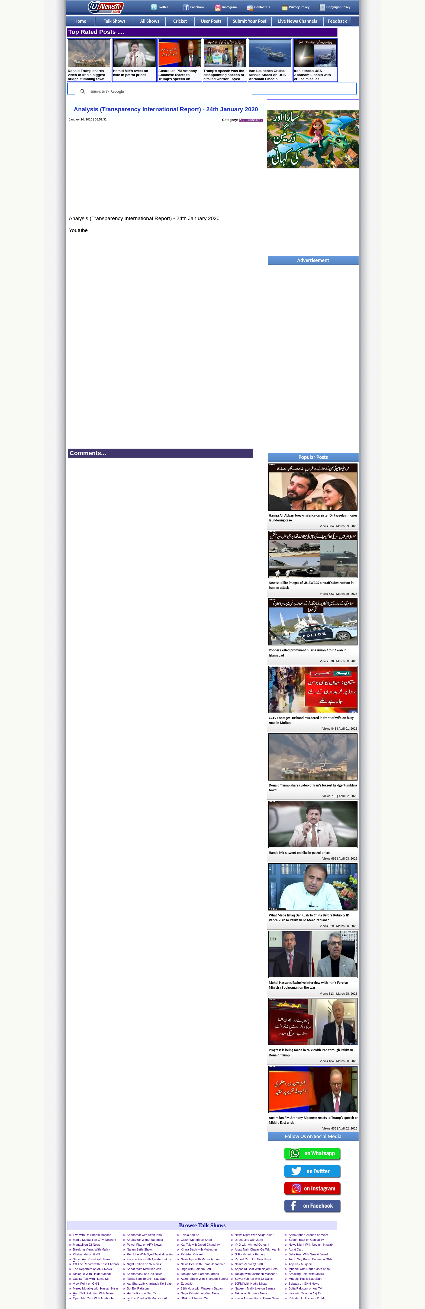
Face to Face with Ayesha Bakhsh (149, 1259)
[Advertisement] (165, 174)
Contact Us (262, 7)
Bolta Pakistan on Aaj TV (305, 1288)
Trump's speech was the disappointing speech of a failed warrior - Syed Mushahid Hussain (225, 60)
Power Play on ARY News (144, 1244)
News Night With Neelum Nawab (311, 1244)
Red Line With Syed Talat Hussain (150, 1254)
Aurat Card (296, 1249)
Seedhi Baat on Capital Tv (306, 1239)
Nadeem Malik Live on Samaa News (255, 1289)
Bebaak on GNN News (304, 1283)
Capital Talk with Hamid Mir (91, 1278)
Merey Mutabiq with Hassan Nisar (95, 1288)
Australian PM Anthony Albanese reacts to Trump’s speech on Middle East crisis (179, 60)
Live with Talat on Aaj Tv (305, 1293)
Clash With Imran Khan (196, 1239)
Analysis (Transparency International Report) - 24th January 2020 (166, 109)
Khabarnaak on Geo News (144, 1273)
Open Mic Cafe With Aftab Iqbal (94, 1298)
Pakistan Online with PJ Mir (307, 1298)
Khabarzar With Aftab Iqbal (145, 1239)
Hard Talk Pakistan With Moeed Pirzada (94, 1294)
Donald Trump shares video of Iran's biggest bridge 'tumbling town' (89, 60)
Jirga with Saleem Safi (196, 1269)
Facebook (197, 7)
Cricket (180, 21)
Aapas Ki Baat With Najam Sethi (256, 1269)
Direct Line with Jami (249, 1239)
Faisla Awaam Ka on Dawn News (257, 1298)
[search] (163, 91)
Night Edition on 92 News (144, 1264)
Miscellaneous (251, 120)
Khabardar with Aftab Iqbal (144, 1234)
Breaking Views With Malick (91, 1249)
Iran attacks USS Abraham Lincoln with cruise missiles (315, 60)
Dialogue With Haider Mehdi (92, 1273)
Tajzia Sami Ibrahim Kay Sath (146, 1278)
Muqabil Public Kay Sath (305, 1278)
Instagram (229, 7)
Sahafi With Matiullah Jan (144, 1269)
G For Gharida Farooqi (250, 1254)
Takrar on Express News (251, 1293)
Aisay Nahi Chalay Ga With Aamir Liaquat (257, 1250)
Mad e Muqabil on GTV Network (94, 1239)
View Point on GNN (86, 1283)
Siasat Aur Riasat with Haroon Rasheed (93, 1260)
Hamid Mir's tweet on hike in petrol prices (134, 58)
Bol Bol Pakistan (138, 1288)
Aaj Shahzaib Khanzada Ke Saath (150, 1283)
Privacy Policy (299, 7)
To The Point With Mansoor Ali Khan (147, 1299)
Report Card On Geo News (253, 1259)
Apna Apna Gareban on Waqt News (308, 1235)
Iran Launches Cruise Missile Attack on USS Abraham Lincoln (270, 60)
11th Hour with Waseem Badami (202, 1288)
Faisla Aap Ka (190, 1234)
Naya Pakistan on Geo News (200, 1293)
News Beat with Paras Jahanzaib (203, 1264)
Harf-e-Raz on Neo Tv (141, 1293)
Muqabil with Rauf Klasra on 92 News (310, 1269)
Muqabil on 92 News (86, 1244)
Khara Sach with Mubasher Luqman (199, 1250)
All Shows (149, 21)
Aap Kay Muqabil (300, 1264)
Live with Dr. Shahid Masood (92, 1234)
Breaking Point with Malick (306, 1273)
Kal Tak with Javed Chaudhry (200, 1244)
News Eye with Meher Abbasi (200, 1259)
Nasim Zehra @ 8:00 (249, 1264)
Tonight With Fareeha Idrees (200, 1273)
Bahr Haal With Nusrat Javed (308, 1254)
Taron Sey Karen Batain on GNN (311, 1259)
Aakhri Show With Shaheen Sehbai (204, 1278)
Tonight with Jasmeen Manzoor (255, 1273)
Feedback (337, 21)
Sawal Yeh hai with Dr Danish (254, 1278)
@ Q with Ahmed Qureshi (252, 1244)
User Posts (211, 21)
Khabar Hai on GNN (86, 1254)
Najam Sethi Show (139, 1249)
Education (187, 1283)
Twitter (163, 7)
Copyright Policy (338, 7)
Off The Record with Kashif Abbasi (96, 1264)
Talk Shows (114, 21)
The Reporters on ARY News (92, 1269)
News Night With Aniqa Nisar (254, 1234)
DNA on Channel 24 (194, 1298)
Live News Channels (297, 21)
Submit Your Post (249, 21)
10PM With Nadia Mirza (251, 1283)
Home (80, 21)
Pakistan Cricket (192, 1254)
